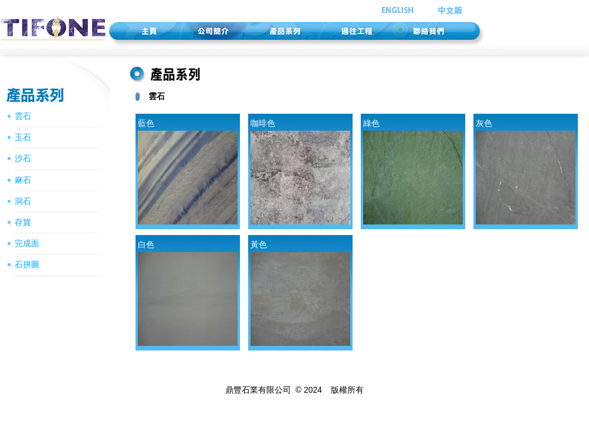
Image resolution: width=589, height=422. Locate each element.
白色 (188, 293)
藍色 (188, 171)
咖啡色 (300, 171)
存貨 (23, 222)
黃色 (300, 293)
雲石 (23, 116)
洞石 (23, 201)
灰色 (526, 171)
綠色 (413, 171)
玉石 (23, 137)
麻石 (23, 180)
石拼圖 (27, 264)
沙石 (23, 158)
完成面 (27, 243)
